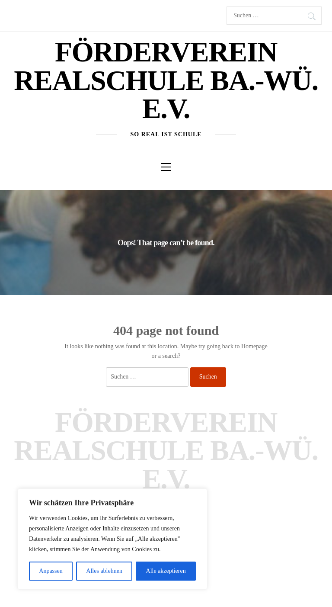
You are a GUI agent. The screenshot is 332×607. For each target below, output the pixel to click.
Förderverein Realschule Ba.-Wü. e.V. (166, 80)
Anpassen (50, 571)
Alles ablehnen (104, 571)
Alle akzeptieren (166, 571)
